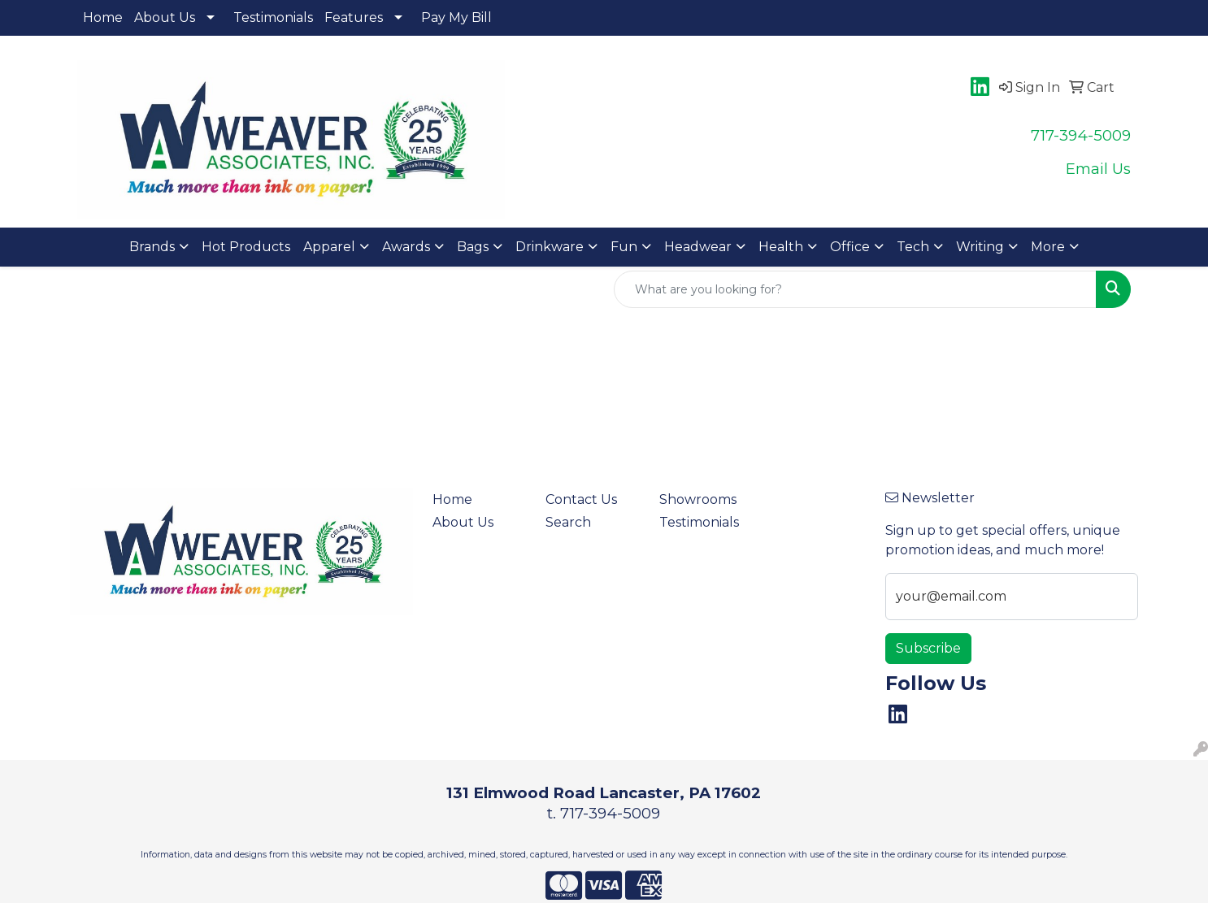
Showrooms (698, 499)
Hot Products (246, 246)
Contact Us (581, 499)
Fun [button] (624, 246)
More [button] (1048, 246)
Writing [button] (980, 246)
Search (568, 522)
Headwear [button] (698, 246)
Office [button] (850, 246)
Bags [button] (473, 246)
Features (353, 17)
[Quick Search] (855, 289)
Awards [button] (406, 246)
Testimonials (273, 17)
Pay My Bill (456, 17)
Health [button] (780, 246)
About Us (164, 17)
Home (103, 17)
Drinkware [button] (549, 246)
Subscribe (928, 648)
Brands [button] (152, 246)
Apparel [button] (329, 246)
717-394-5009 (1081, 135)
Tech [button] (913, 246)
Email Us (1098, 168)
